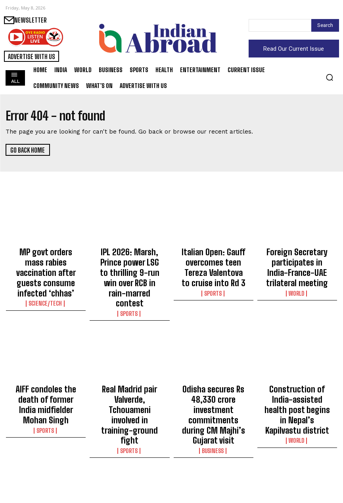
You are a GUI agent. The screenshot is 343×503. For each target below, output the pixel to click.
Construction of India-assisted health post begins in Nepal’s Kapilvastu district (297, 365)
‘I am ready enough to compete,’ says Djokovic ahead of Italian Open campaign (46, 469)
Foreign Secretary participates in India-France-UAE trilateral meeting (297, 261)
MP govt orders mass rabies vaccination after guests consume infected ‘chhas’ (46, 261)
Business (213, 384)
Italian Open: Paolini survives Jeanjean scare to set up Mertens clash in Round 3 (129, 469)
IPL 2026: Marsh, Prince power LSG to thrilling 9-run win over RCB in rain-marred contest (129, 261)
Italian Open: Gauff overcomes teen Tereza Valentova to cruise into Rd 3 (213, 261)
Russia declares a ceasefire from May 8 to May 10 (297, 465)
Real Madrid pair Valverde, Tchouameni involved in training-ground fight (130, 362)
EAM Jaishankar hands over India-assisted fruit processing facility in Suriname (213, 469)
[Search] (325, 25)
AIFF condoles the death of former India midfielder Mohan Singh (46, 362)
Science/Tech (46, 280)
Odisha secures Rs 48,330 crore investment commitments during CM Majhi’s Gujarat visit (213, 365)
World (297, 280)
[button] (329, 77)
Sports (129, 280)
